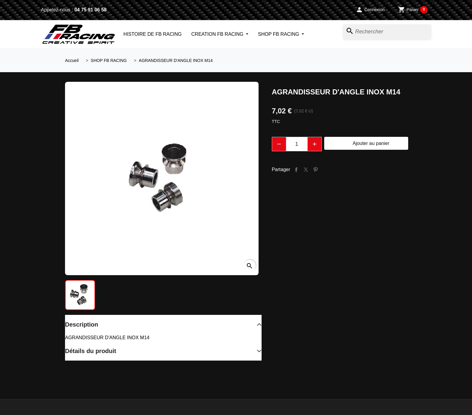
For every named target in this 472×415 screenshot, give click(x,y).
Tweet (305, 169)
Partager (296, 169)
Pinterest (315, 169)
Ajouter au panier (366, 143)
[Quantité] (297, 144)
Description (81, 324)
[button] (370, 9)
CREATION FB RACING (218, 34)
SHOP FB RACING (279, 34)
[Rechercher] (387, 31)
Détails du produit (90, 351)
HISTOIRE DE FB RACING (152, 34)
